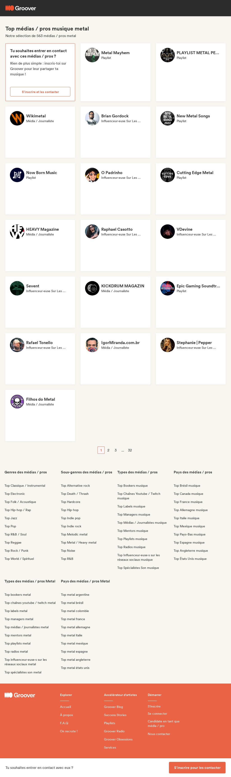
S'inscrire (154, 706)
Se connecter (157, 713)
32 (130, 450)
